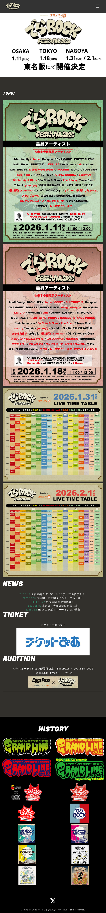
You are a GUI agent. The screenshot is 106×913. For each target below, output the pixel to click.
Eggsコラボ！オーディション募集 (59, 609)
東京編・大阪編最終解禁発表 (60, 605)
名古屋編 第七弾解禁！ (60, 601)
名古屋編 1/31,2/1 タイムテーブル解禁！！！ (59, 594)
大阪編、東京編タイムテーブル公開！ (60, 598)
